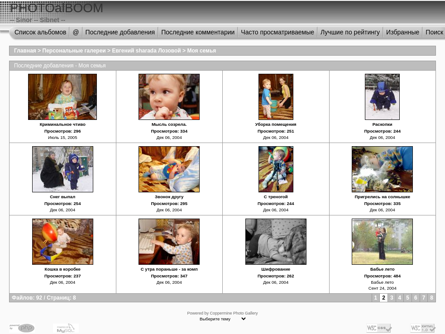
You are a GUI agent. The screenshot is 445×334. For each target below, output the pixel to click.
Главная (25, 51)
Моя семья (201, 51)
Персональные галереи (74, 51)
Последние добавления (120, 32)
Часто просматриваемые (277, 32)
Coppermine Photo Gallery (234, 313)
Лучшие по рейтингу (350, 32)
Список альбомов (40, 32)
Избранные (402, 32)
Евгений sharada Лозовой (146, 51)
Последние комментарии (197, 32)
